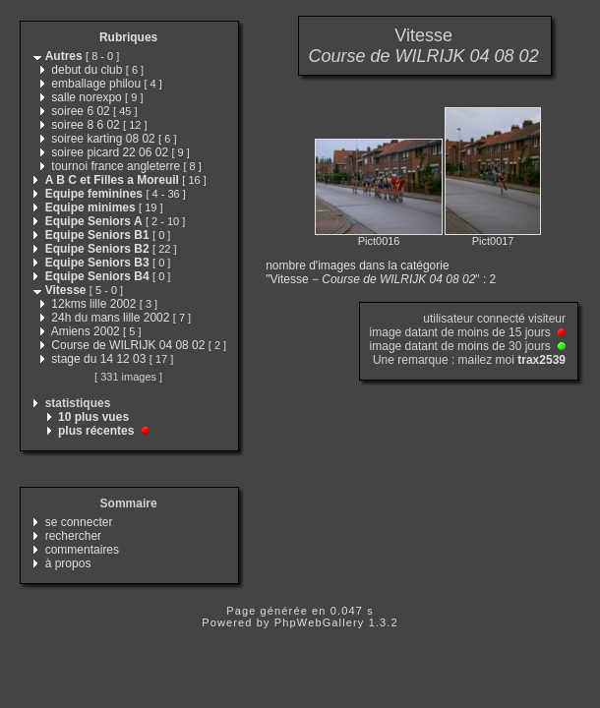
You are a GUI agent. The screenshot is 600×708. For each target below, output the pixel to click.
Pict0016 (379, 241)
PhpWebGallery (319, 622)
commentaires (82, 550)
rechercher (73, 536)
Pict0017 (493, 241)
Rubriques (128, 37)
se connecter (79, 522)
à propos (68, 563)
